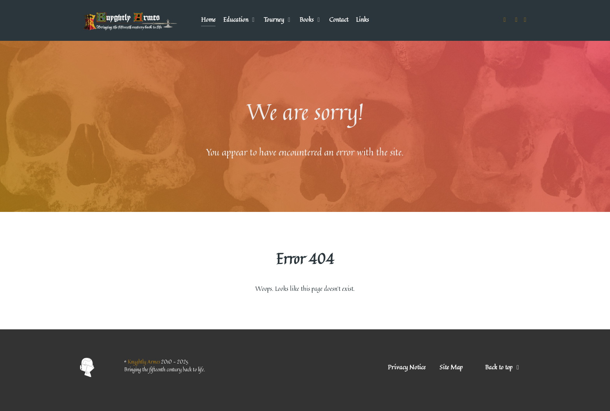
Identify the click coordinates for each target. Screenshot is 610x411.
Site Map (451, 367)
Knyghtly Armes (144, 362)
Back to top (503, 367)
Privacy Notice (407, 367)
